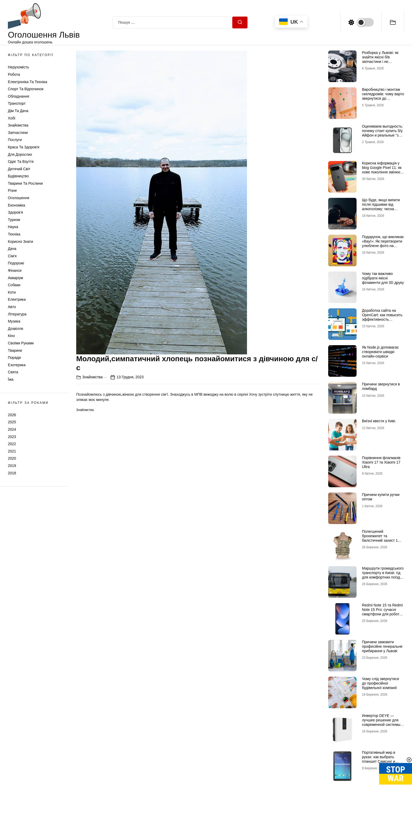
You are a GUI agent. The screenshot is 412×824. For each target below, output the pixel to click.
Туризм (14, 220)
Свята (13, 372)
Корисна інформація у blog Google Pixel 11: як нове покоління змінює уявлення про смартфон (382, 169)
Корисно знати (20, 241)
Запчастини (18, 132)
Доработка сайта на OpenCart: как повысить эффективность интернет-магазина (382, 317)
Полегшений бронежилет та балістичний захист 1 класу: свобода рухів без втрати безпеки (383, 540)
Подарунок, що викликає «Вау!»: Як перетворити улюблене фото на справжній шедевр (383, 243)
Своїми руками (21, 343)
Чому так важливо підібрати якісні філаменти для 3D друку (383, 278)
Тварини (15, 350)
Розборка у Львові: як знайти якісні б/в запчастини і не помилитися (380, 59)
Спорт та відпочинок (25, 89)
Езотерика (16, 365)
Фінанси (15, 270)
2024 (12, 429)
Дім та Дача (18, 111)
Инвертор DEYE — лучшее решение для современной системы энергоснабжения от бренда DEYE (381, 724)
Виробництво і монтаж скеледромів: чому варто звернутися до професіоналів (383, 96)
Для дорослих (20, 154)
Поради (14, 357)
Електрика (17, 299)
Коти (12, 292)
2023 (12, 437)
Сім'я (12, 256)
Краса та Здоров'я (23, 147)
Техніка (14, 234)
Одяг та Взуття (21, 161)
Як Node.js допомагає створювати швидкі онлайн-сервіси (380, 351)
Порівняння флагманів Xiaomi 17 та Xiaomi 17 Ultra (381, 462)
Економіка (16, 205)
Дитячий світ (19, 169)
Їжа (10, 379)
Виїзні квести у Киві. (379, 421)
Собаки (14, 285)
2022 (12, 444)
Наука (13, 227)
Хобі (11, 118)
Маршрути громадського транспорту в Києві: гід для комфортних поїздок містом (383, 575)
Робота (14, 74)
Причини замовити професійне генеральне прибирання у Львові (382, 646)
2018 (12, 473)
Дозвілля (15, 328)
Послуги (15, 140)
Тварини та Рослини (25, 183)
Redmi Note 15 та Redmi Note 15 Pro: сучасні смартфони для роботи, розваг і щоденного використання (382, 614)
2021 (12, 451)
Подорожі (16, 263)
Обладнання (18, 96)
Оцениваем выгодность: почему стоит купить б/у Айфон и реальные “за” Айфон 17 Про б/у (382, 133)
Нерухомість (18, 67)
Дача (12, 249)
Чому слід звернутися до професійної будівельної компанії (380, 683)
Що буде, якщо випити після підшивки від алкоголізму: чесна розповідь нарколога (381, 206)
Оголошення (18, 198)
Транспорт (16, 103)
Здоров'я (15, 212)
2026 (12, 415)
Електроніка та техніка (27, 82)
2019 (12, 466)
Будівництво (18, 176)
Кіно (11, 336)
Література (17, 314)
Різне (12, 190)
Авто (12, 307)
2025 (12, 422)
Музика (14, 321)
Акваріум (15, 278)
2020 (12, 458)
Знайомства (18, 125)
